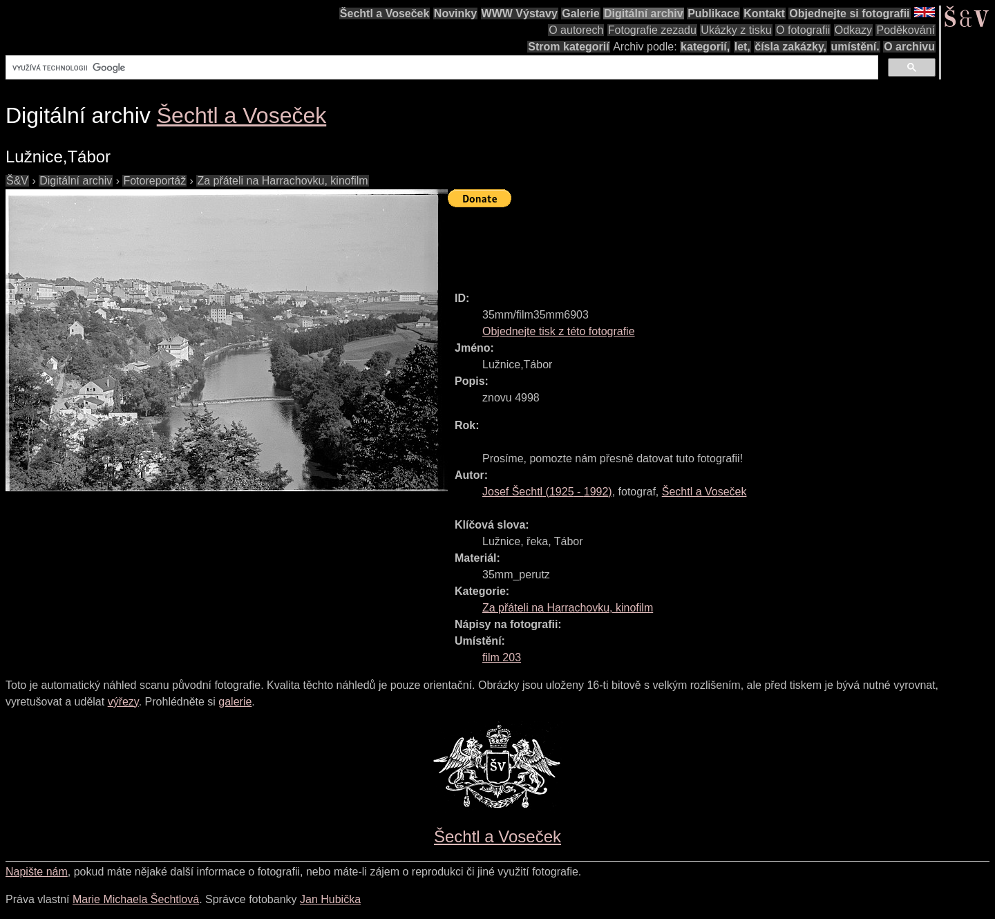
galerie (235, 702)
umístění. (855, 47)
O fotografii (803, 30)
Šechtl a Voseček (385, 13)
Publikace (713, 13)
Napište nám (37, 872)
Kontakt (764, 13)
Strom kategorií (568, 47)
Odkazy (853, 30)
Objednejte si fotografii (849, 13)
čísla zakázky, (790, 47)
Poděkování (905, 30)
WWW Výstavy (520, 13)
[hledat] (440, 67)
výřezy (123, 702)
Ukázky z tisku (736, 30)
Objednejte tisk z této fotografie (558, 331)
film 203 (501, 657)
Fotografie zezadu (652, 30)
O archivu (909, 47)
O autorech (576, 30)
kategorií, (705, 47)
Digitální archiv (643, 13)
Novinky (455, 13)
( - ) (547, 492)
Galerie (580, 13)
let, (742, 47)
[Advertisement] (699, 243)
